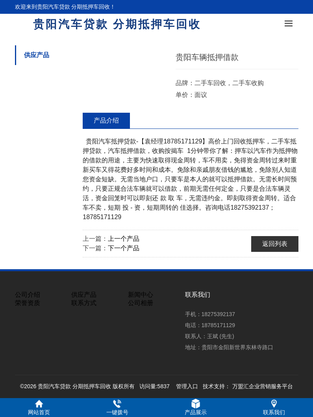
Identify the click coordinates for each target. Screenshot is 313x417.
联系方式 (83, 303)
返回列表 (274, 243)
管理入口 (187, 386)
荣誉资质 (27, 303)
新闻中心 (140, 294)
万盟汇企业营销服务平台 (262, 386)
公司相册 (140, 303)
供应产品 (36, 55)
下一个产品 (123, 248)
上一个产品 (123, 238)
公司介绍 (27, 294)
